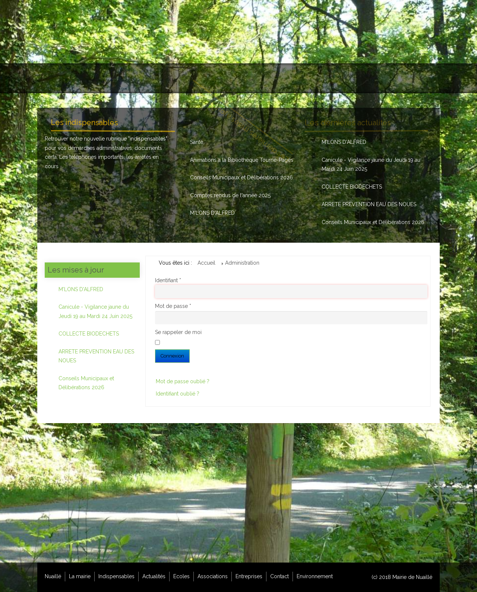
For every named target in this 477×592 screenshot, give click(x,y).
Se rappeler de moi (178, 332)
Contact (279, 576)
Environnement (315, 576)
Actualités (153, 576)
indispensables (148, 139)
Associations (213, 576)
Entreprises (249, 576)
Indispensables (116, 576)
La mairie (80, 576)
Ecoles (181, 576)
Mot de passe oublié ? (182, 381)
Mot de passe (173, 306)
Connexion (172, 356)
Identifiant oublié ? (177, 394)
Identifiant (168, 280)
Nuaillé (53, 576)
